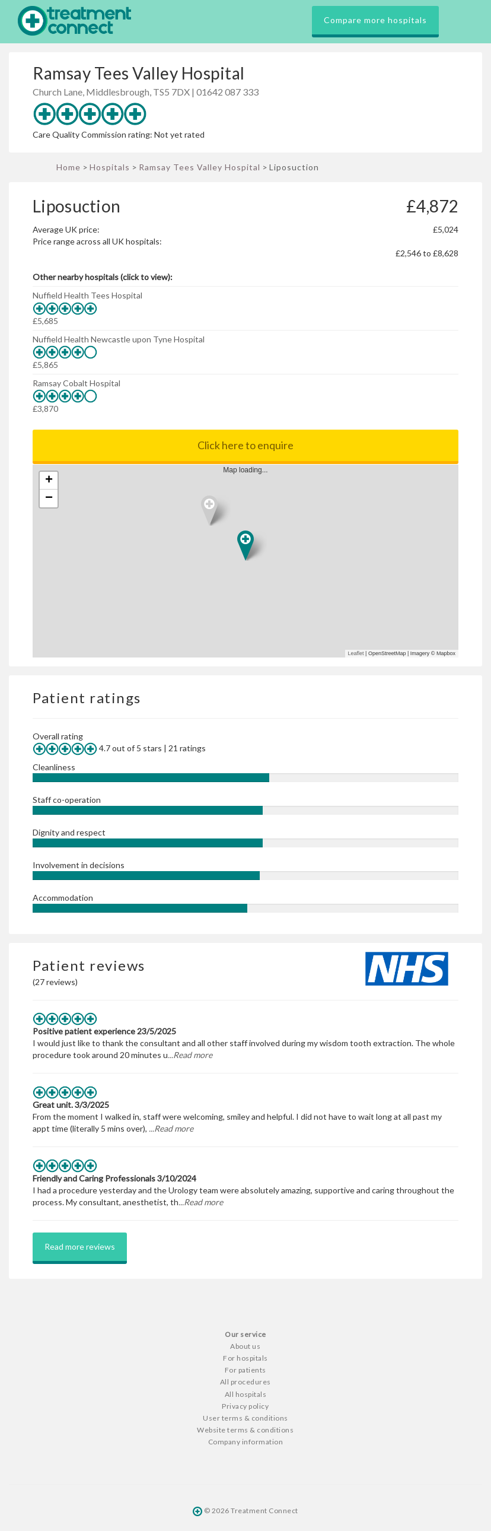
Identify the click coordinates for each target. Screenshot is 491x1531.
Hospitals (110, 167)
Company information (245, 1441)
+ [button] (49, 481)
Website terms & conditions (245, 1429)
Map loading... (250, 561)
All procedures (245, 1381)
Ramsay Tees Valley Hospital (199, 167)
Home (68, 167)
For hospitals (245, 1358)
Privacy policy (245, 1406)
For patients (245, 1369)
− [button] (49, 498)
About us (245, 1346)
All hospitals (246, 1394)
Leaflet (356, 653)
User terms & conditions (245, 1418)
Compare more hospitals (375, 20)
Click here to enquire (245, 445)
